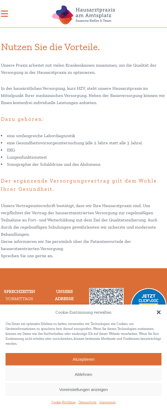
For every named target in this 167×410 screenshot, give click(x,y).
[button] (158, 312)
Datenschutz (87, 402)
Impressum (107, 402)
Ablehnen (83, 374)
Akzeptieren (83, 359)
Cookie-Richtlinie (63, 402)
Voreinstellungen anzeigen (83, 389)
